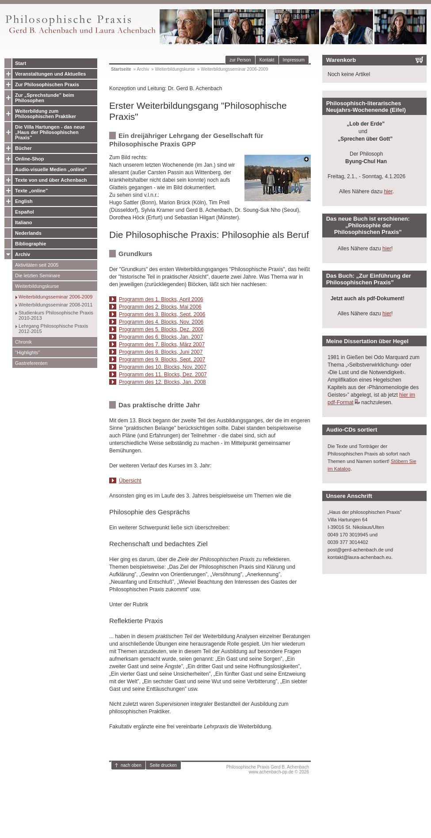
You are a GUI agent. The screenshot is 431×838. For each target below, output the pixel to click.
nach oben (131, 765)
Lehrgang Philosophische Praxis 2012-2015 (53, 328)
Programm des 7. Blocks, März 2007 (162, 344)
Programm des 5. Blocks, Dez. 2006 (161, 329)
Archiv (22, 254)
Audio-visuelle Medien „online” (51, 169)
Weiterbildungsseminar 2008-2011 (55, 304)
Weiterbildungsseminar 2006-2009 (55, 296)
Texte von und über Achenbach (51, 180)
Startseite (121, 69)
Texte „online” (31, 190)
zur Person (240, 59)
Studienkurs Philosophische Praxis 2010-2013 (56, 315)
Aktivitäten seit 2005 (36, 265)
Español (24, 211)
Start (20, 63)
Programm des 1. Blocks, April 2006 (161, 299)
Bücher (23, 148)
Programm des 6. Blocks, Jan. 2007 (161, 337)
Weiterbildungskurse (37, 286)
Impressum (294, 59)
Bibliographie (30, 243)
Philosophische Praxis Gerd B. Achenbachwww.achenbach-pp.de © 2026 (267, 769)
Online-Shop (29, 158)
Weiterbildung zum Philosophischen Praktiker (45, 113)
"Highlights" (27, 352)
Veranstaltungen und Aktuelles (50, 74)
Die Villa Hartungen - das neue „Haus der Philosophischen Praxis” (50, 132)
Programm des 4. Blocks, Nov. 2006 (161, 322)
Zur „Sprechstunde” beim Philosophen (44, 97)
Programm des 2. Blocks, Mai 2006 (160, 307)
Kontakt (267, 59)
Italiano (23, 222)
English (24, 201)
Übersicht (130, 481)
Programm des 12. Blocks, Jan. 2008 (162, 382)
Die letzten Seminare (37, 275)
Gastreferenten (31, 363)
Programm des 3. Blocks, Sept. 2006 (162, 314)
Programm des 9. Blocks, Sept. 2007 (162, 359)
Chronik (23, 341)
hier (388, 191)
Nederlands (28, 233)
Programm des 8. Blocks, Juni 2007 (160, 352)
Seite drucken (163, 765)
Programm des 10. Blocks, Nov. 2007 (162, 367)
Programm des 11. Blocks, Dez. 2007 (163, 374)
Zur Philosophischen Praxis (47, 84)
